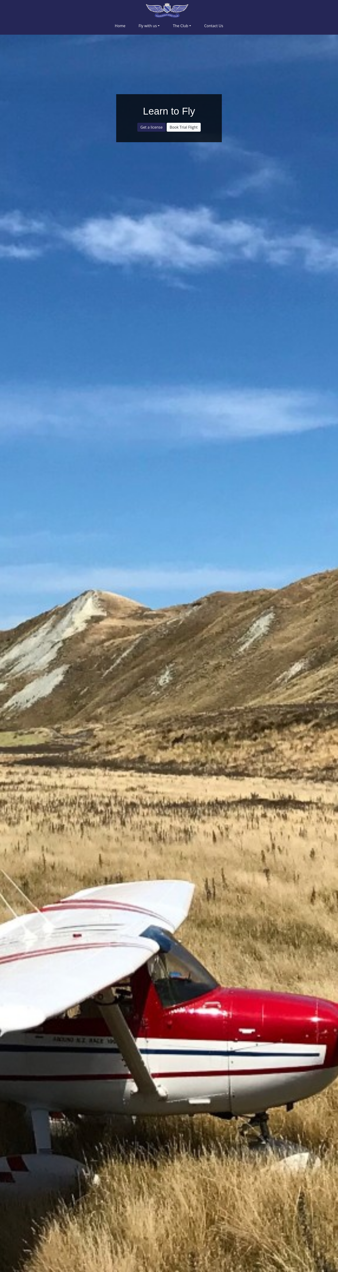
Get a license (151, 127)
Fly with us (147, 25)
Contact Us (213, 25)
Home (120, 25)
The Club (180, 25)
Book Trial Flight (184, 127)
